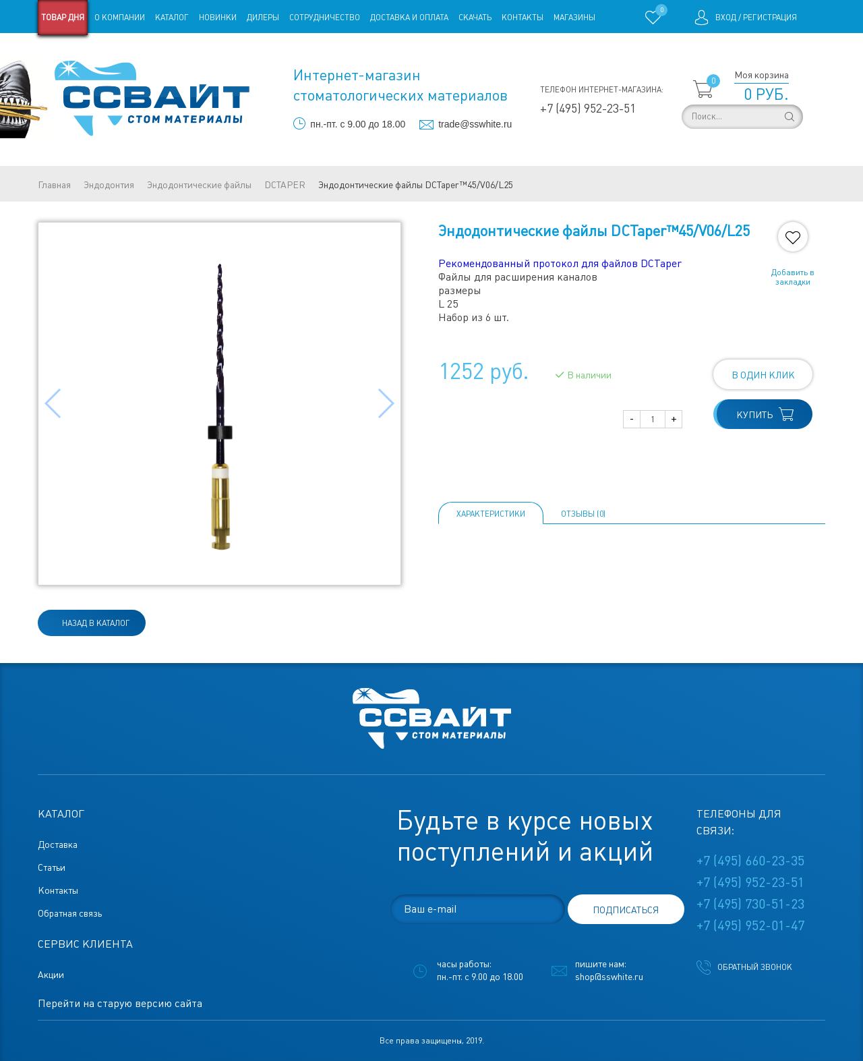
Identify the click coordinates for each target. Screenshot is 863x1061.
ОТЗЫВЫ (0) (583, 514)
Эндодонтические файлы (199, 184)
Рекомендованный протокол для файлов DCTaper (560, 263)
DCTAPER (284, 184)
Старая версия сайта (80, 52)
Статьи (147, 52)
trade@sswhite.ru (475, 124)
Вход (725, 17)
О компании (119, 17)
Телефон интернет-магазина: (601, 89)
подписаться (626, 910)
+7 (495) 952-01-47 (750, 925)
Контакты (522, 17)
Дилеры (263, 17)
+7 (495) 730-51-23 (750, 904)
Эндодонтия (109, 184)
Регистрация (770, 17)
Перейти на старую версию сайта (120, 1003)
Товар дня (62, 17)
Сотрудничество (324, 17)
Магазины (574, 17)
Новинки (218, 17)
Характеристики (490, 514)
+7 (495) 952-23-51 (588, 108)
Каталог (172, 17)
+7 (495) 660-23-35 (750, 861)
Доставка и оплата (409, 17)
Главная (54, 184)
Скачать (475, 17)
